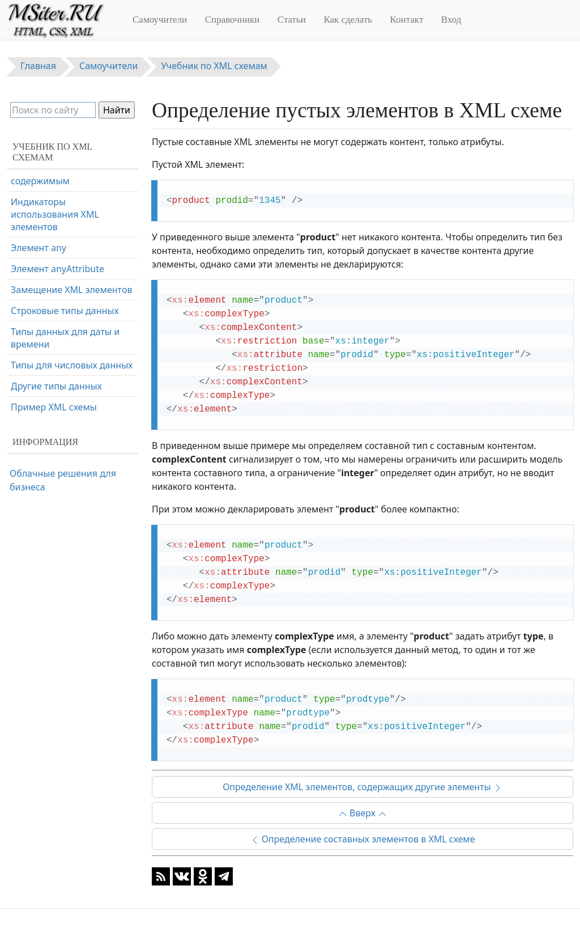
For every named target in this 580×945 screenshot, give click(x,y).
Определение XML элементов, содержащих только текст (64, 277)
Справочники (232, 19)
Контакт (407, 19)
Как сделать (347, 19)
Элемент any (38, 403)
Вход (451, 19)
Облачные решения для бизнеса (63, 480)
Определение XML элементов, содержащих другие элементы (362, 787)
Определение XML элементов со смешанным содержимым (69, 323)
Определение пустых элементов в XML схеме (62, 192)
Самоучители (160, 19)
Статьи (292, 19)
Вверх (362, 813)
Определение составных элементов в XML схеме (362, 839)
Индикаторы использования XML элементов (55, 369)
